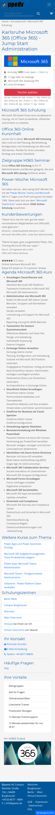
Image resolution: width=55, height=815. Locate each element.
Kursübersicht (18, 21)
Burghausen (34, 788)
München (9, 611)
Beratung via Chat (45, 812)
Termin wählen (27, 92)
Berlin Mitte (10, 599)
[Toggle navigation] (49, 5)
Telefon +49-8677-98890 (18, 654)
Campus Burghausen (15, 605)
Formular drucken (15, 644)
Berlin (31, 792)
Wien (40, 792)
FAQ (6, 668)
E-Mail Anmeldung (15, 649)
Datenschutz (35, 805)
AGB (30, 801)
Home (5, 21)
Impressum (41, 801)
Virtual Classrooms (14, 630)
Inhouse (8, 623)
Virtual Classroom (37, 795)
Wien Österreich (13, 617)
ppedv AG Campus (13, 784)
